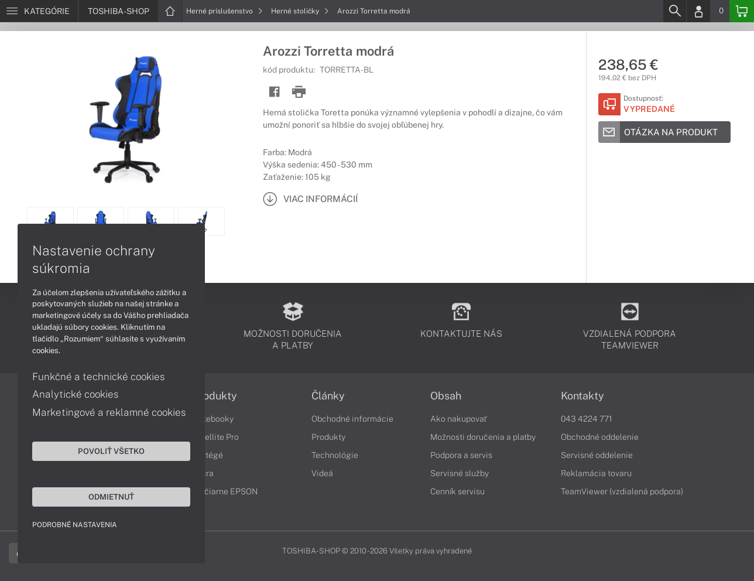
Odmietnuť (111, 496)
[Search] (674, 11)
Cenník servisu (457, 491)
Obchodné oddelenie (600, 437)
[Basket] (741, 11)
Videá (322, 473)
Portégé (208, 455)
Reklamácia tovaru (596, 473)
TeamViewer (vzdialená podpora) (622, 491)
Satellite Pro (216, 437)
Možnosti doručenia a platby (483, 437)
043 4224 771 (586, 418)
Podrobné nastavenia (74, 525)
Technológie (334, 455)
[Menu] (39, 11)
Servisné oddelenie (597, 455)
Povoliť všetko (111, 451)
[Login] (698, 11)
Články (328, 396)
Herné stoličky (300, 11)
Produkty (215, 396)
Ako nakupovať (458, 418)
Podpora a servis (461, 455)
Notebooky (213, 418)
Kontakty (582, 396)
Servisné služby (459, 473)
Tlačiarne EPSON (225, 491)
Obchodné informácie (352, 418)
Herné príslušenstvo (224, 11)
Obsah (445, 396)
